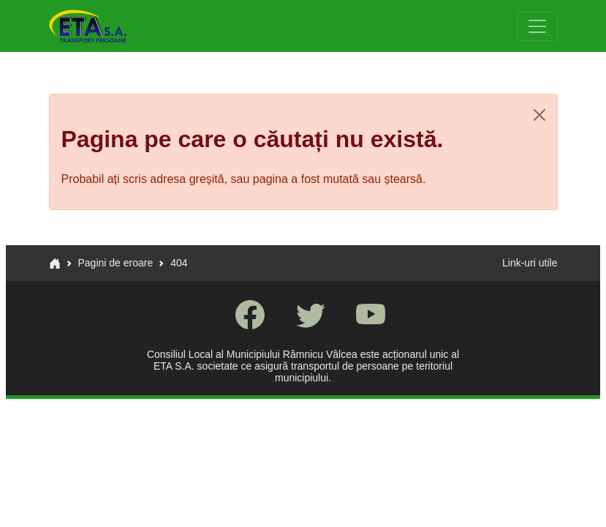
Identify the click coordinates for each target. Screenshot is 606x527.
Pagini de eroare (116, 263)
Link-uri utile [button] (529, 263)
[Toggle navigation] (537, 26)
